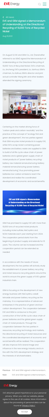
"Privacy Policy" (28, 406)
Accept (24, 412)
